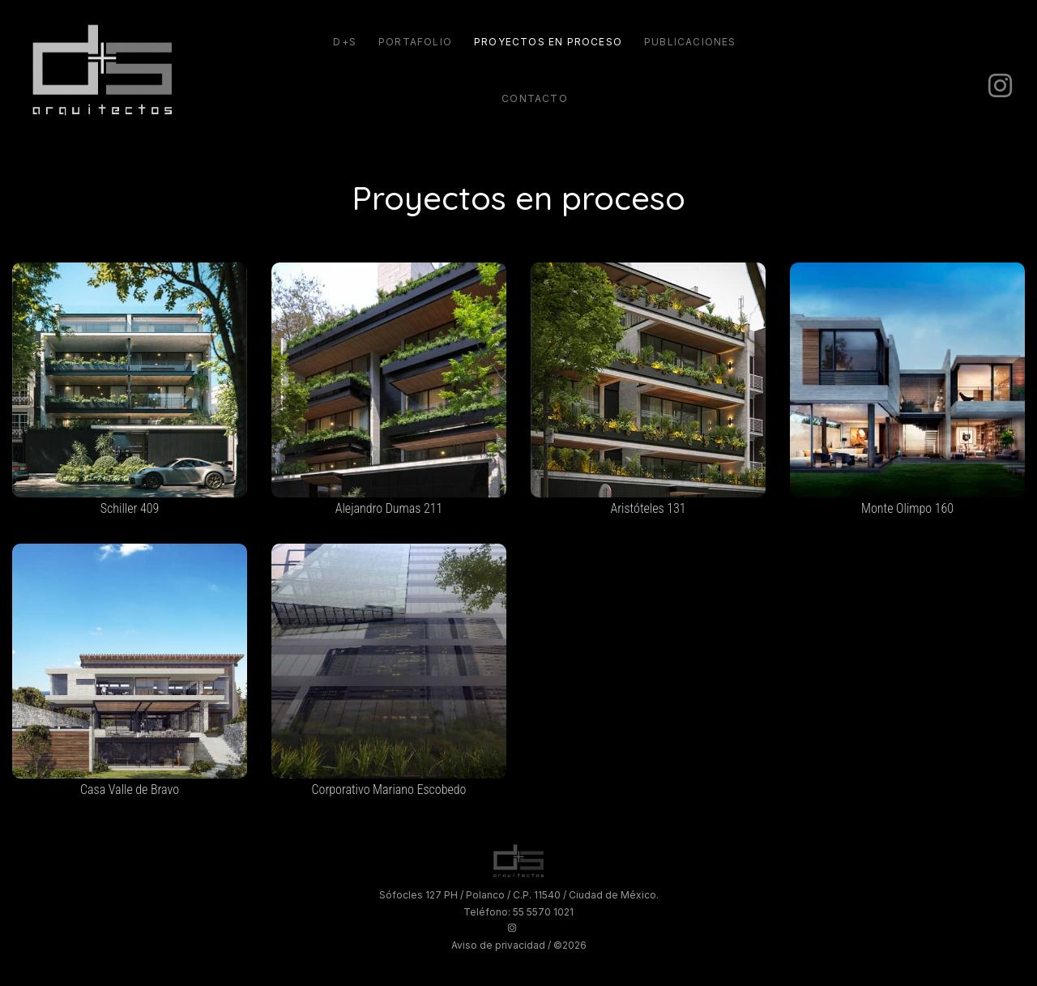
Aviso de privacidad (498, 945)
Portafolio (415, 42)
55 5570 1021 (543, 912)
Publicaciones (690, 42)
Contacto (534, 98)
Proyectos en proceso (548, 42)
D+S (344, 42)
